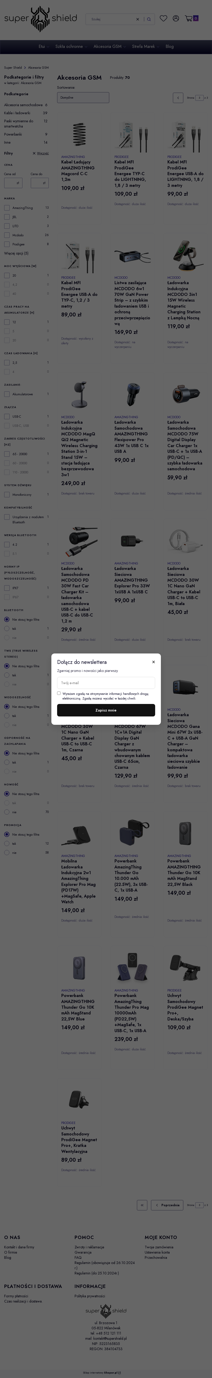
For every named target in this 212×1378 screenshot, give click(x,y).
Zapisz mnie (106, 710)
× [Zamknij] (153, 661)
